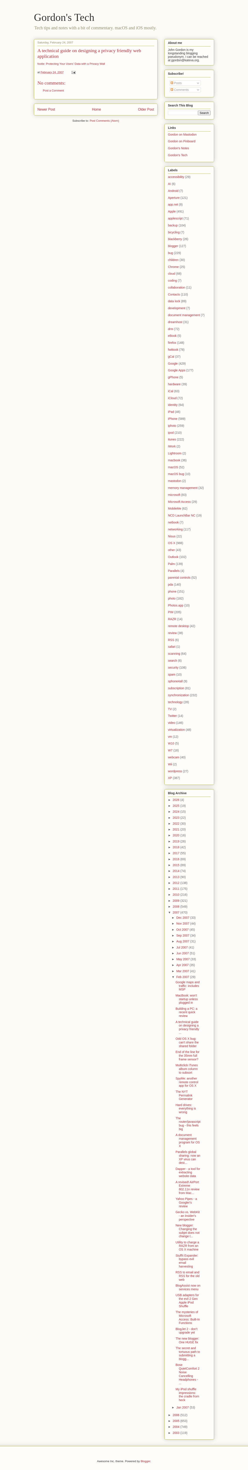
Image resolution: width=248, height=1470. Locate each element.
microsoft (174, 495)
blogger (173, 246)
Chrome (173, 267)
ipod (171, 432)
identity (173, 405)
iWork (172, 446)
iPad (171, 412)
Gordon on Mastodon (182, 134)
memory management (183, 488)
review (172, 633)
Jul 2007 (182, 947)
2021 (176, 829)
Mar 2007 (183, 971)
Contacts (174, 294)
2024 (176, 811)
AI (169, 184)
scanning (174, 653)
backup (173, 225)
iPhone (173, 418)
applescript (175, 218)
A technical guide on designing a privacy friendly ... (187, 1027)
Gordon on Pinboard (181, 141)
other (171, 550)
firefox (172, 342)
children (173, 260)
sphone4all (175, 681)
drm (170, 329)
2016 (176, 859)
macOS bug (176, 474)
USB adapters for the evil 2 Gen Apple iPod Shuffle (187, 1300)
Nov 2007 (183, 923)
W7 (170, 750)
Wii (170, 764)
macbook (174, 460)
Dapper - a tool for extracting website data (188, 1172)
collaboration (176, 287)
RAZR (172, 619)
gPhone (173, 377)
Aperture (174, 197)
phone (172, 591)
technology (175, 702)
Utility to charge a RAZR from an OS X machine (187, 1246)
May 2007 (183, 959)
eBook (172, 335)
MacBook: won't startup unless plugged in (187, 999)
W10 (171, 743)
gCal (171, 356)
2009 (176, 900)
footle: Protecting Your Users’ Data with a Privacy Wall (71, 63)
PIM (170, 612)
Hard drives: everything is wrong (186, 1108)
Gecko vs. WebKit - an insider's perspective (188, 1215)
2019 (176, 841)
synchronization (178, 695)
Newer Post (46, 109)
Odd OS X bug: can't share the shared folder (187, 1042)
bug (170, 253)
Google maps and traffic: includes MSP (188, 985)
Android (173, 191)
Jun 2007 (183, 953)
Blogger (145, 1461)
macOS (173, 467)
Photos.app (175, 605)
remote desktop (178, 626)
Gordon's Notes (178, 148)
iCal (170, 391)
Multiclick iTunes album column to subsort (187, 1068)
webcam (173, 757)
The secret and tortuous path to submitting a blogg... (188, 1353)
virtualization (176, 729)
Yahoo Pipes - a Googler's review (186, 1202)
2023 (176, 817)
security (173, 667)
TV (170, 709)
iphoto (172, 425)
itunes (172, 439)
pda (170, 584)
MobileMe (174, 508)
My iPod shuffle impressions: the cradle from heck (187, 1394)
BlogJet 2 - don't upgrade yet (187, 1330)
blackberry (175, 239)
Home (96, 109)
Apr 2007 (182, 965)
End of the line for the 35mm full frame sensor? (187, 1055)
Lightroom (174, 453)
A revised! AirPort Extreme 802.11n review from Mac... (187, 1187)
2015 (176, 865)
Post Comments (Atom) (104, 120)
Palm (171, 564)
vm (170, 736)
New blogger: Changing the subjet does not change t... (187, 1231)
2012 (176, 883)
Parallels (174, 571)
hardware (174, 384)
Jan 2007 (183, 1407)
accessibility (176, 177)
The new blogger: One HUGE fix (187, 1340)
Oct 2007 (182, 929)
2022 (176, 823)
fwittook (173, 349)
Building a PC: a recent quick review (186, 1012)
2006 (176, 1415)
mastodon (174, 481)
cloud (171, 273)
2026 (176, 800)
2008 (176, 906)
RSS (171, 640)
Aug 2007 (183, 941)
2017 (176, 853)
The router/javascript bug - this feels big (188, 1123)
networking (175, 529)
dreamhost (175, 322)
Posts (176, 83)
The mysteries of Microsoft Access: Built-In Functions (188, 1317)
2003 (176, 1433)
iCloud (172, 398)
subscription (176, 688)
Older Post (146, 109)
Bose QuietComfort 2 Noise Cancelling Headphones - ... (187, 1374)
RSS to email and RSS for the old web (187, 1276)
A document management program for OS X (188, 1140)
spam (171, 674)
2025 (176, 805)
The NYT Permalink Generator (184, 1095)
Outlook (173, 557)
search (172, 660)
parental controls (179, 577)
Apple (172, 211)
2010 (176, 894)
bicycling (174, 232)
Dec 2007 (183, 917)
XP (170, 778)
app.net (173, 204)
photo (172, 598)
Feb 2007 (183, 977)
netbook (173, 522)
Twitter (172, 716)
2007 (176, 912)
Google (173, 363)
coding (172, 280)
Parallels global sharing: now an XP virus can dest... (188, 1157)
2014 (176, 871)
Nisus (172, 536)
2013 (176, 877)
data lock (174, 301)
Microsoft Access (179, 501)
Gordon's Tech (64, 17)
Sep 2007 (183, 935)
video (171, 722)
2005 (176, 1421)
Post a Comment (53, 90)
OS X (171, 543)
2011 (176, 888)
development (176, 308)
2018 (176, 847)
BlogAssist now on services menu (188, 1287)
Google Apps (176, 370)
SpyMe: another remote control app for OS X (187, 1082)
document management (184, 315)
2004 (176, 1426)
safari (171, 646)
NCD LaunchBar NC (181, 515)
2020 (176, 835)
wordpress (175, 771)
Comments (180, 89)
